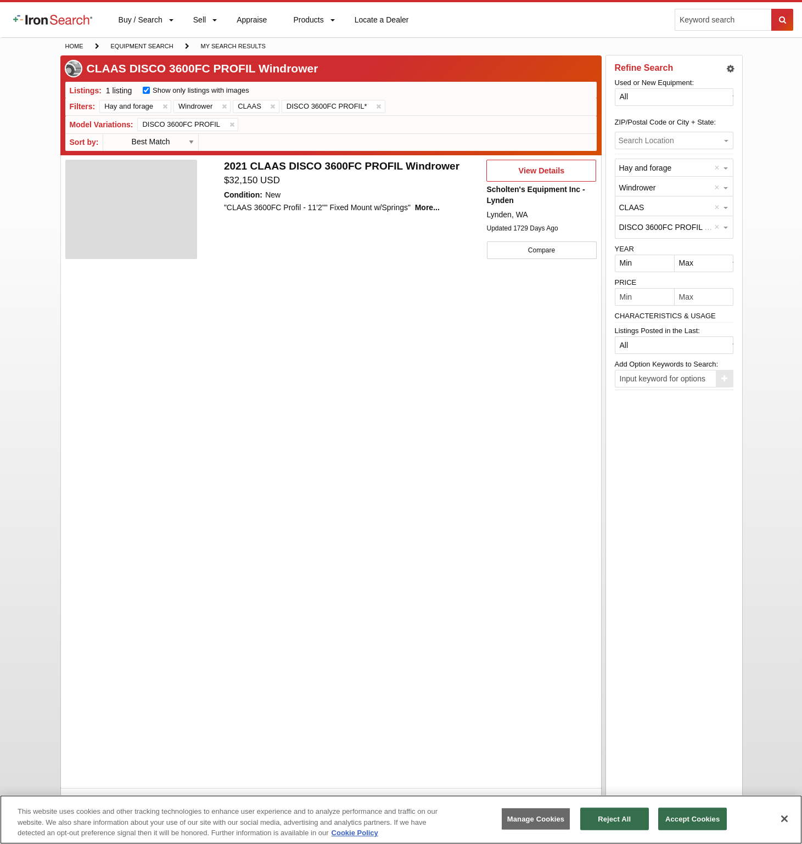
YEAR (624, 248)
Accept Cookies (692, 818)
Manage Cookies (535, 818)
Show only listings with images (201, 90)
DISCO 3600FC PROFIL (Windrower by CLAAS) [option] (701, 227)
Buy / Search (140, 26)
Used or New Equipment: (654, 82)
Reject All (614, 818)
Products (308, 22)
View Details (541, 174)
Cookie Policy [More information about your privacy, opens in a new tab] (355, 833)
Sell (199, 22)
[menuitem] (52, 19)
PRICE (626, 282)
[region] (401, 819)
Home (74, 45)
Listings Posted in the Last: (657, 330)
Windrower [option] (637, 187)
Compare (541, 250)
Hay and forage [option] (645, 168)
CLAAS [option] (631, 207)
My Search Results (233, 47)
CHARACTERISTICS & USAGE (665, 315)
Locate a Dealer (381, 26)
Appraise (251, 22)
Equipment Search (141, 47)
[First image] (131, 210)
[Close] (784, 819)
